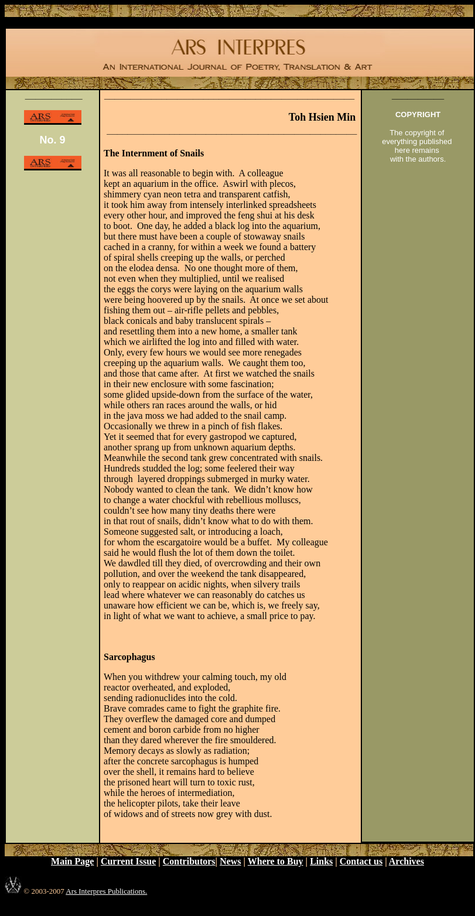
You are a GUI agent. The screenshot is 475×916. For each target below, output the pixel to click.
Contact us (361, 861)
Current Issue (128, 861)
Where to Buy (275, 861)
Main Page (72, 861)
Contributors (189, 861)
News (230, 861)
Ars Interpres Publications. (106, 891)
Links (321, 861)
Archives (406, 861)
